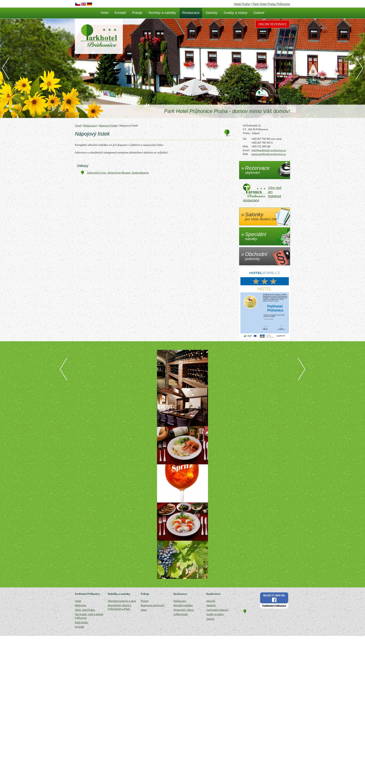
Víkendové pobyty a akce (122, 601)
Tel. (245, 139)
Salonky (212, 13)
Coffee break (180, 614)
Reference (80, 605)
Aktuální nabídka (183, 605)
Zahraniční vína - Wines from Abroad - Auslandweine (118, 172)
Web (245, 154)
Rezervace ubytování (152, 605)
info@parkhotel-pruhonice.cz (268, 150)
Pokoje (137, 13)
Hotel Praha (242, 4)
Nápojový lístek (108, 125)
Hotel (105, 13)
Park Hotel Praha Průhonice (271, 4)
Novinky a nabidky (162, 13)
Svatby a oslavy (236, 13)
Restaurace (191, 13)
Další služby (81, 622)
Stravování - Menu (183, 610)
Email (246, 150)
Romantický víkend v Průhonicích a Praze (119, 607)
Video (144, 610)
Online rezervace (272, 24)
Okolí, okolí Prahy (85, 610)
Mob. (246, 146)
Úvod (78, 125)
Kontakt (120, 13)
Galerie (258, 13)
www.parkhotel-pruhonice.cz (268, 154)
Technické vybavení (217, 610)
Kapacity (211, 605)
